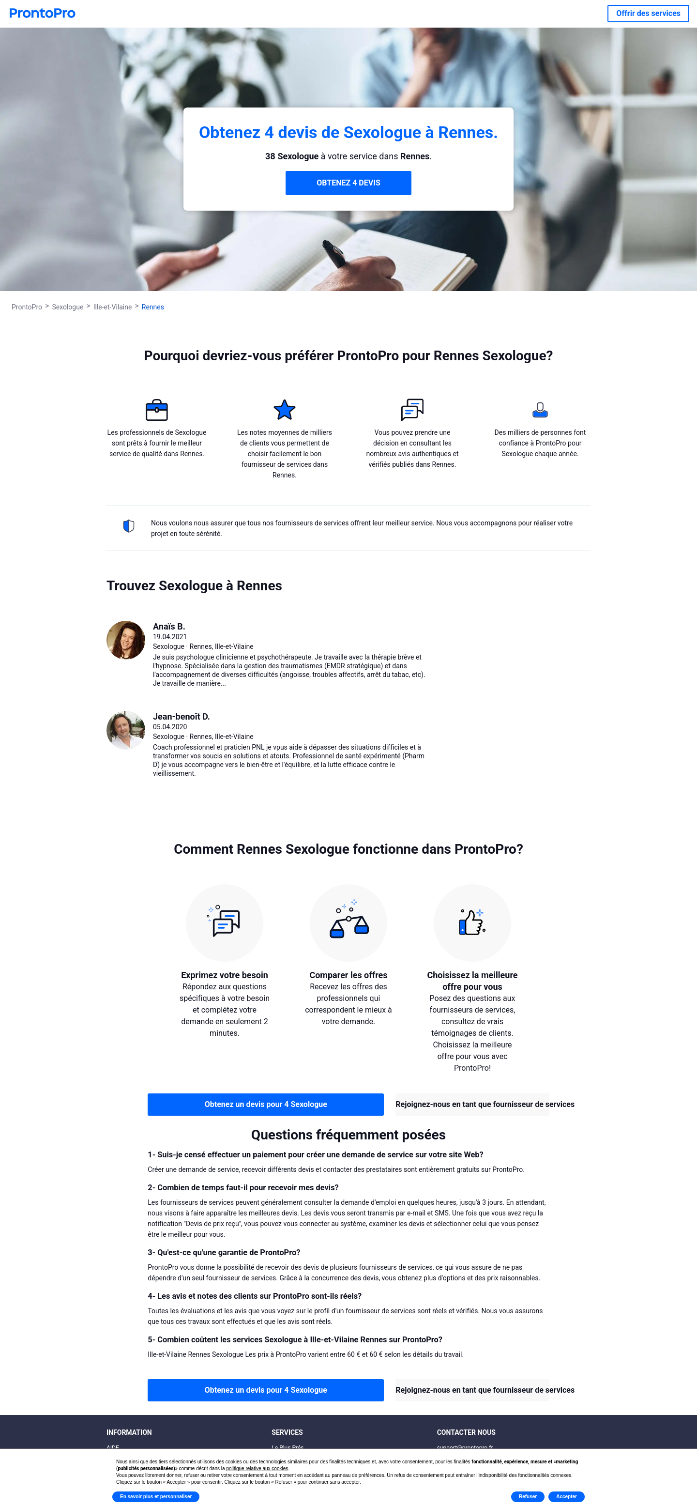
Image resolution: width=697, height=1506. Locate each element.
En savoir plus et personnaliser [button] (156, 1496)
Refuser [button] (528, 1496)
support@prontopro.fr (465, 1448)
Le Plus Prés (287, 1448)
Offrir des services (648, 13)
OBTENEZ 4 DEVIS (348, 182)
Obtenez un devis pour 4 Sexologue (266, 1104)
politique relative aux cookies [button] (257, 1468)
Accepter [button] (566, 1496)
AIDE (112, 1448)
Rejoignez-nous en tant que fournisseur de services (472, 1104)
